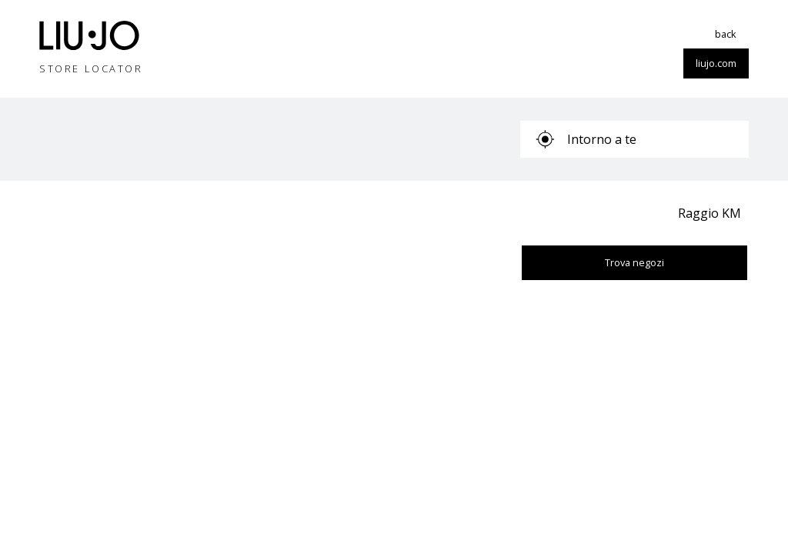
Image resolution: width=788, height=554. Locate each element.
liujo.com (716, 63)
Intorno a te (586, 139)
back (725, 34)
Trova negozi (634, 262)
